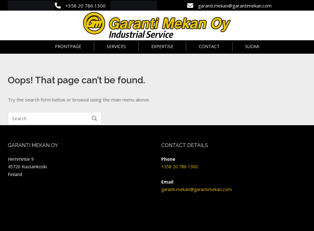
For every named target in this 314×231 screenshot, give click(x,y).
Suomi (252, 46)
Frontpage (68, 46)
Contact (209, 46)
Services (116, 46)
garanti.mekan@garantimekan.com (196, 189)
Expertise (162, 46)
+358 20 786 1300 (179, 167)
